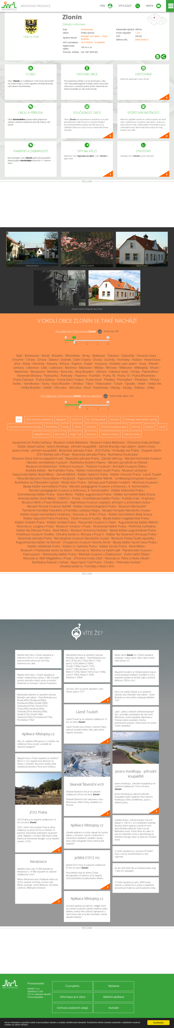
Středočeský (87, 29)
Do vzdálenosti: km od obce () (71, 396)
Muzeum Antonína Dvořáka (89, 530)
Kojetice (77, 364)
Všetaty (115, 388)
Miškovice (125, 368)
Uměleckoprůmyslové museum (136, 478)
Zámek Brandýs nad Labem (117, 446)
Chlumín (18, 360)
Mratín (154, 368)
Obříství (101, 372)
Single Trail (75, 434)
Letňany (18, 368)
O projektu (72, 986)
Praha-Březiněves (143, 376)
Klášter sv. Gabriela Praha (80, 546)
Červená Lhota (146, 356)
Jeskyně (149, 426)
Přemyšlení (124, 380)
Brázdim (57, 356)
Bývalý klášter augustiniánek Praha (133, 530)
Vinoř (87, 388)
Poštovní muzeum (71, 466)
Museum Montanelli (132, 506)
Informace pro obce (72, 997)
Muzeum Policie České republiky (132, 538)
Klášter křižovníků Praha (127, 490)
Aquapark (61, 419)
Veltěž (47, 388)
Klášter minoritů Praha (125, 474)
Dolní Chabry (82, 360)
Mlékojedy (141, 368)
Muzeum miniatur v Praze (73, 526)
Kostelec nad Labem (123, 364)
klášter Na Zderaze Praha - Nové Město (42, 530)
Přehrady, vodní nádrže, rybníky (141, 419)
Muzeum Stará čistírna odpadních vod (37, 458)
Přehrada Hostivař (128, 562)
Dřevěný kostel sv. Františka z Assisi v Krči (87, 566)
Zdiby (150, 388)
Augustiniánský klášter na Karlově (38, 542)
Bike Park (60, 434)
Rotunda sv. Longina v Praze (35, 526)
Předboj (109, 380)
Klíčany (64, 364)
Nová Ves (67, 372)
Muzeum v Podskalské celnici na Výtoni (46, 550)
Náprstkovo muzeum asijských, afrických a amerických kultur (110, 502)
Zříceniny (91, 426)
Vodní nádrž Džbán (136, 554)
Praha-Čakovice (23, 380)
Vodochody (100, 388)
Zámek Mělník (65, 474)
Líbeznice (32, 368)
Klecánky (38, 364)
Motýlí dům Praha (73, 482)
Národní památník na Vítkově (127, 462)
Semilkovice (31, 384)
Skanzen (114, 419)
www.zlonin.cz (142, 39)
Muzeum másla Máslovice (71, 442)
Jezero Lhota (146, 446)
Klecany (52, 364)
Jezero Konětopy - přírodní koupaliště (71, 446)
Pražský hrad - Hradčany (138, 498)
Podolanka (51, 376)
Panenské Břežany (29, 376)
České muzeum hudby (86, 518)
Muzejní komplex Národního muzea (126, 510)
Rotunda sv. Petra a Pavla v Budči (127, 558)
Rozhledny (51, 426)
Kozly (142, 364)
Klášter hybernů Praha (93, 474)
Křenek (153, 364)
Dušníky (109, 360)
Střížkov (78, 384)
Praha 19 (124, 376)
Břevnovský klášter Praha (59, 554)
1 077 (138, 32)
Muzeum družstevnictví (41, 466)
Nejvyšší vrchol (42, 434)
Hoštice (137, 360)
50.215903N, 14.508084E (93, 42)
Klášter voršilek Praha (61, 522)
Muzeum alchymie (134, 470)
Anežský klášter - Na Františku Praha (49, 470)
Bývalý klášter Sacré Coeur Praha (134, 542)
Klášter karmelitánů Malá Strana (130, 514)
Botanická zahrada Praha (75, 450)
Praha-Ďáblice (45, 380)
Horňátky (123, 360)
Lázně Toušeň (152, 474)
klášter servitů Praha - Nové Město (122, 546)
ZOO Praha (102, 450)
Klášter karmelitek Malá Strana (134, 494)
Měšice (98, 368)
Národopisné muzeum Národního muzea (81, 538)
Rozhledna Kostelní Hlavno (88, 462)
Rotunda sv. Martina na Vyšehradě (97, 550)
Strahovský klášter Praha (109, 526)
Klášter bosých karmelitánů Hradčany (45, 514)
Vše (19, 419)
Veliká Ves (154, 384)
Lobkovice (56, 368)
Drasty (97, 360)
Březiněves (73, 356)
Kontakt (114, 1008)
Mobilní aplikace (113, 997)
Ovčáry (135, 372)
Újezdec (130, 384)
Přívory (154, 380)
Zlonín (72, 17)
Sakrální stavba (132, 434)
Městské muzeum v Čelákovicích (100, 554)
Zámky (77, 426)
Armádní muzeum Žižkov (129, 466)
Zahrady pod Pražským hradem (109, 482)
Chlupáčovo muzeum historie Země (86, 542)
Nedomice (21, 372)
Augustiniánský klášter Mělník (138, 522)
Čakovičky (127, 356)
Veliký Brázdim (31, 388)
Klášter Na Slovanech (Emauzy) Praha (131, 534)
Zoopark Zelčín (151, 450)
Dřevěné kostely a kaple (113, 426)
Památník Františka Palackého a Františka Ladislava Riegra (61, 510)
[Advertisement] (87, 205)
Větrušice (60, 388)
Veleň (142, 384)
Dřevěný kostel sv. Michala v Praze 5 (80, 534)
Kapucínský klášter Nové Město (33, 474)
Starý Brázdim (61, 384)
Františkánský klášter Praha (101, 498)
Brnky (86, 356)
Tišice (89, 384)
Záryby (127, 388)
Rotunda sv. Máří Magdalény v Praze (47, 558)
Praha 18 (109, 376)
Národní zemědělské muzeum (47, 462)
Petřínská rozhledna (142, 526)
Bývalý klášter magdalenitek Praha (126, 518)
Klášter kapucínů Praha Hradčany (45, 518)
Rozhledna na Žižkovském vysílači (37, 482)
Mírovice (111, 368)
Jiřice (17, 364)
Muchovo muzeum (145, 482)
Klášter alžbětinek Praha (44, 546)
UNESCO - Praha (69, 498)
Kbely (26, 364)
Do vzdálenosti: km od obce (76, 331)
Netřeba (52, 372)
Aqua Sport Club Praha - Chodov (92, 562)
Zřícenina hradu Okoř (88, 558)
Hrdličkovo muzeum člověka (35, 534)
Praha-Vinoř (94, 380)
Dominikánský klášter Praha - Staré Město (45, 494)
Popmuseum (31, 554)
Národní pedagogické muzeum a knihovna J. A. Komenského (109, 486)
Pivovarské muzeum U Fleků (97, 522)
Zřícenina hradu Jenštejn (143, 442)
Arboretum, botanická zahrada (25, 426)
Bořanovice (32, 356)
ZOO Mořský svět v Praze (53, 454)
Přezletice (141, 380)
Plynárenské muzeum (137, 550)
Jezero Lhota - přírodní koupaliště (35, 450)
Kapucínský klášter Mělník (95, 478)
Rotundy (135, 426)
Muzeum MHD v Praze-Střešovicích (45, 502)
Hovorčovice (152, 360)
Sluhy (45, 384)
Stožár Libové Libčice (31, 446)
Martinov (71, 368)
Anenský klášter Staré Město (37, 498)
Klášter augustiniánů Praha (93, 494)
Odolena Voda (118, 372)
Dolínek (66, 360)
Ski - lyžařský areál (95, 419)
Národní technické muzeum (143, 458)
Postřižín (94, 376)
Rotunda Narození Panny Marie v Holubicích (46, 478)
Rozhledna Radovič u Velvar (50, 562)
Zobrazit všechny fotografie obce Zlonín (87, 309)
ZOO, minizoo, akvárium (38, 419)
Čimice (41, 360)
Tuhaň (118, 384)
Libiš (44, 368)
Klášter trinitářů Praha (29, 522)
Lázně (162, 426)
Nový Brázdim (84, 372)
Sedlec (17, 384)
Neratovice (38, 372)
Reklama (113, 986)
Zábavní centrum (110, 434)
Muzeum (91, 434)
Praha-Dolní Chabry (70, 380)
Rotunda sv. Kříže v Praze (89, 514)
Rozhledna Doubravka (122, 454)
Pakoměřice (150, 372)
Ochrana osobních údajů (72, 1008)
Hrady (66, 426)
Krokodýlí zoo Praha (125, 450)
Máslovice (85, 368)
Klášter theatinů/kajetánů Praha (95, 506)
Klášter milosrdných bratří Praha (98, 470)
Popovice (81, 376)
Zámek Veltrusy (111, 458)
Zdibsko (139, 388)
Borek (46, 356)
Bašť (19, 356)
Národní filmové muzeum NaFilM (49, 506)
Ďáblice (53, 360)
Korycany (101, 364)
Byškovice (98, 356)
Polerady (66, 376)
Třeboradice (103, 384)
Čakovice (113, 356)
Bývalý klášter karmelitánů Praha (45, 486)
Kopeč (88, 364)
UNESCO (76, 419)
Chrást (30, 360)
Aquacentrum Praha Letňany (31, 442)
